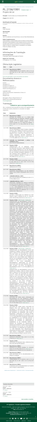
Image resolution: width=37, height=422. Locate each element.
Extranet (29, 420)
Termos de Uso (17, 420)
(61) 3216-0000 (22, 413)
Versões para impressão (29, 6)
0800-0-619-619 (19, 411)
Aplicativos (24, 420)
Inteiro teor (25, 10)
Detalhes (6, 390)
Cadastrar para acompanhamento (10, 6)
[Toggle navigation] (2, 1)
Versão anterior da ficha (20, 6)
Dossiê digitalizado (7, 100)
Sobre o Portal (9, 420)
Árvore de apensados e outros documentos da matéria (15, 76)
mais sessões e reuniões (27, 399)
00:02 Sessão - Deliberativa (25, 200)
